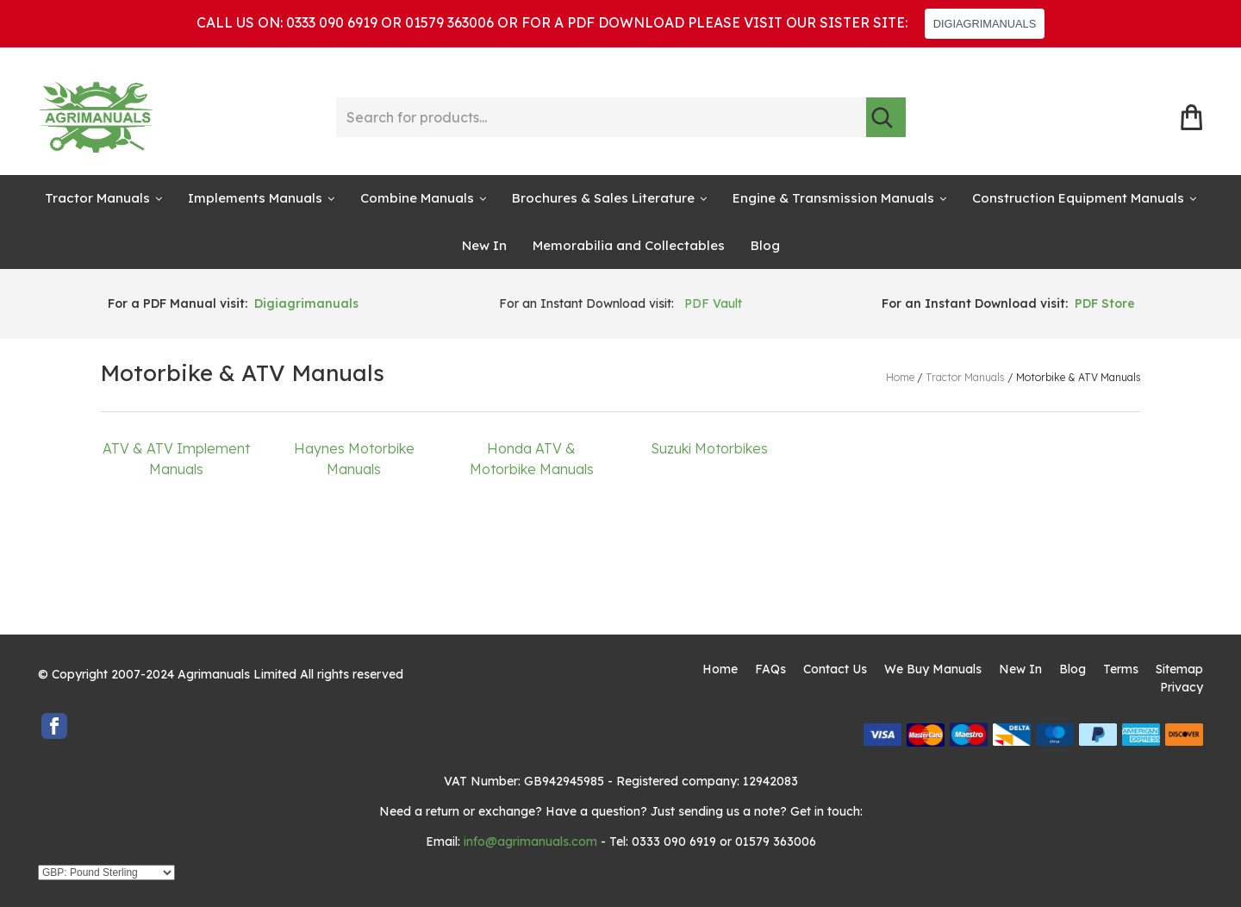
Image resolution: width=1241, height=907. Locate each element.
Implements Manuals (255, 198)
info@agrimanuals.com (530, 841)
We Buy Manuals (933, 669)
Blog (765, 245)
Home (720, 669)
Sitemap (1179, 669)
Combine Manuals (417, 198)
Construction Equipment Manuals (1078, 198)
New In (484, 245)
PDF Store (1105, 303)
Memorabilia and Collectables (629, 245)
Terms (1120, 669)
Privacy (1181, 687)
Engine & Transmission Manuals (833, 198)
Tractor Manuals (97, 198)
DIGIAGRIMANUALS (984, 23)
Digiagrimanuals (306, 303)
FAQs (770, 669)
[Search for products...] (601, 117)
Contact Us (835, 669)
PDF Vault (713, 303)
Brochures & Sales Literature (603, 198)
